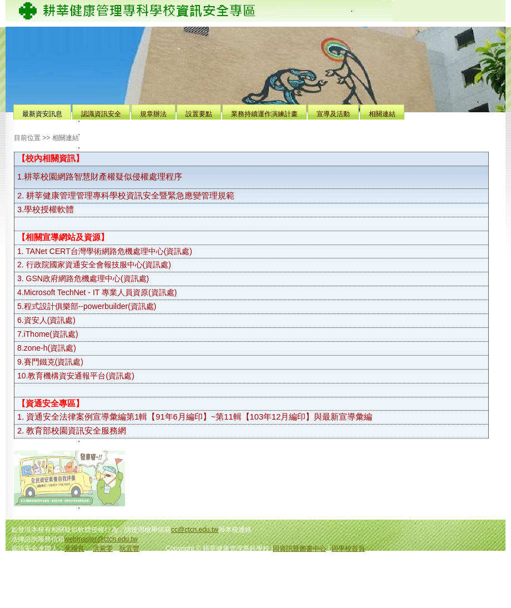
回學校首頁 (348, 548)
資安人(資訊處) (50, 320)
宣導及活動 (333, 114)
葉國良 (74, 548)
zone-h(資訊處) (50, 347)
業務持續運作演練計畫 (264, 114)
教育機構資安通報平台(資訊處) (81, 375)
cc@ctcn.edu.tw (194, 530)
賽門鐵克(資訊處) (53, 361)
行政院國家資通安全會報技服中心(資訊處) (98, 264)
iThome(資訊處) (51, 334)
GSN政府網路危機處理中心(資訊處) (87, 278)
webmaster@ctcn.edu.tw (101, 539)
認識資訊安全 (101, 114)
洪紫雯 (103, 548)
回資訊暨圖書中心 (299, 548)
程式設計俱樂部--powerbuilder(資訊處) (90, 306)
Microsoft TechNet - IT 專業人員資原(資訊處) (100, 292)
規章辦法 (153, 114)
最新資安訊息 (42, 114)
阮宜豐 (129, 548)
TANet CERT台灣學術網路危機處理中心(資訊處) (109, 251)
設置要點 (199, 114)
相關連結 (382, 114)
